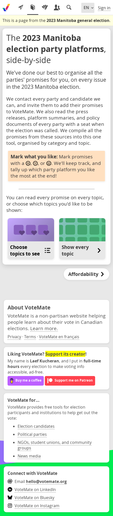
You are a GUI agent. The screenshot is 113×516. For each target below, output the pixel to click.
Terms (30, 336)
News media (29, 456)
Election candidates (36, 426)
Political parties (32, 434)
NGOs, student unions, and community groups (55, 445)
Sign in (104, 8)
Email (37, 481)
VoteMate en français (59, 336)
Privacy (14, 336)
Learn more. (44, 328)
